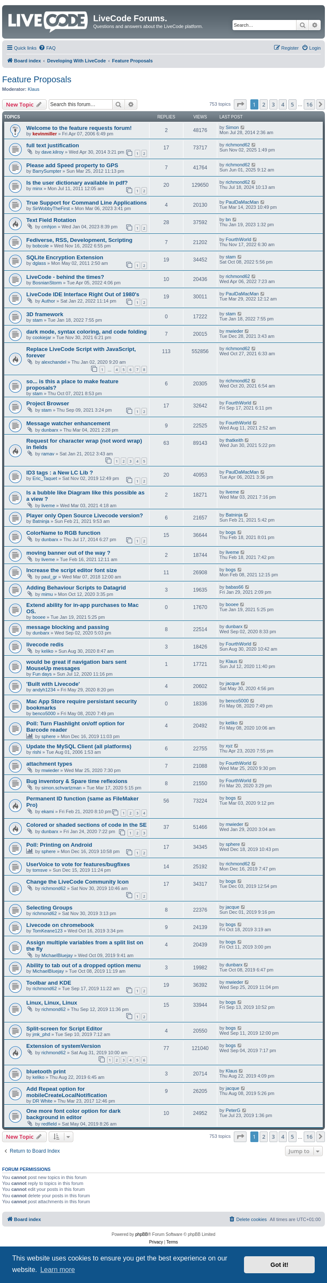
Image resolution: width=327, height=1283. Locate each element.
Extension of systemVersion (63, 1046)
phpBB (141, 1234)
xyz (229, 745)
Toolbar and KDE (48, 983)
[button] (240, 104)
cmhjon (49, 226)
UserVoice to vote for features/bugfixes (78, 864)
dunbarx (50, 429)
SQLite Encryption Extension (64, 257)
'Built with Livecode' (53, 684)
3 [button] (273, 104)
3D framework (44, 314)
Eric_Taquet (45, 478)
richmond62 (238, 144)
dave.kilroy (53, 151)
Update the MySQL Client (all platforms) (78, 746)
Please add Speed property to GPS (72, 165)
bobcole (41, 245)
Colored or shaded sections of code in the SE (86, 825)
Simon (232, 127)
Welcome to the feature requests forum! (79, 128)
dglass (39, 263)
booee (39, 617)
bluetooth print (46, 1071)
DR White (43, 1100)
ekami (48, 811)
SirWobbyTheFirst (51, 208)
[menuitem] (47, 48)
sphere (49, 736)
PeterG (233, 1110)
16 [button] (309, 104)
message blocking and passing (67, 627)
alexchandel (54, 362)
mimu (47, 594)
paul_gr (49, 576)
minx (37, 188)
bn (228, 219)
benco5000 (44, 713)
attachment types (49, 764)
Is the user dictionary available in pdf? (77, 183)
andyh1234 (44, 689)
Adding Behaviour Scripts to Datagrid (76, 587)
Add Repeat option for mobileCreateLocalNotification (66, 1092)
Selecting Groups (49, 907)
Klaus (34, 89)
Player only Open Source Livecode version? (84, 515)
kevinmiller (45, 133)
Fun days (42, 674)
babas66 (235, 587)
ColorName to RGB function (63, 533)
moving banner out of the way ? (68, 553)
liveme (48, 505)
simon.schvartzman (62, 787)
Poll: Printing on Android (59, 845)
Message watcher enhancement (68, 423)
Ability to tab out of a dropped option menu (83, 965)
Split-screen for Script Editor (64, 1028)
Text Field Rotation (51, 220)
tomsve (40, 870)
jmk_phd (41, 1034)
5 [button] (292, 104)
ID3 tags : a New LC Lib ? (59, 472)
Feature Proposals (36, 79)
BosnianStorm (47, 282)
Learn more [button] (57, 1269)
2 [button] (263, 104)
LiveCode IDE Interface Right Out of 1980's (82, 294)
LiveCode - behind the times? (65, 277)
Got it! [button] (279, 1264)
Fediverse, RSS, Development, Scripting (79, 240)
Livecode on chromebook (60, 925)
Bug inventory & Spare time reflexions (76, 781)
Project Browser (47, 403)
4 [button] (282, 104)
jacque (232, 683)
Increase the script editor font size (71, 570)
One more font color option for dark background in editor (73, 1114)
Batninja (41, 521)
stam (231, 256)
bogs (231, 532)
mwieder (235, 331)
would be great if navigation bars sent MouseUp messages (76, 665)
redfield (49, 1123)
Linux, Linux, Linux (51, 1002)
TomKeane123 (48, 930)
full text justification (52, 145)
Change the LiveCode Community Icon (77, 882)
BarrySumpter (47, 171)
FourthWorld (238, 239)
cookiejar (42, 337)
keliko (47, 651)
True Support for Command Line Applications (86, 202)
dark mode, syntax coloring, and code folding (86, 331)
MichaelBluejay (57, 955)
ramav (48, 453)
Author (48, 300)
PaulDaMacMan (242, 202)
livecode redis (45, 644)
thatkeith (235, 440)
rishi (37, 752)
